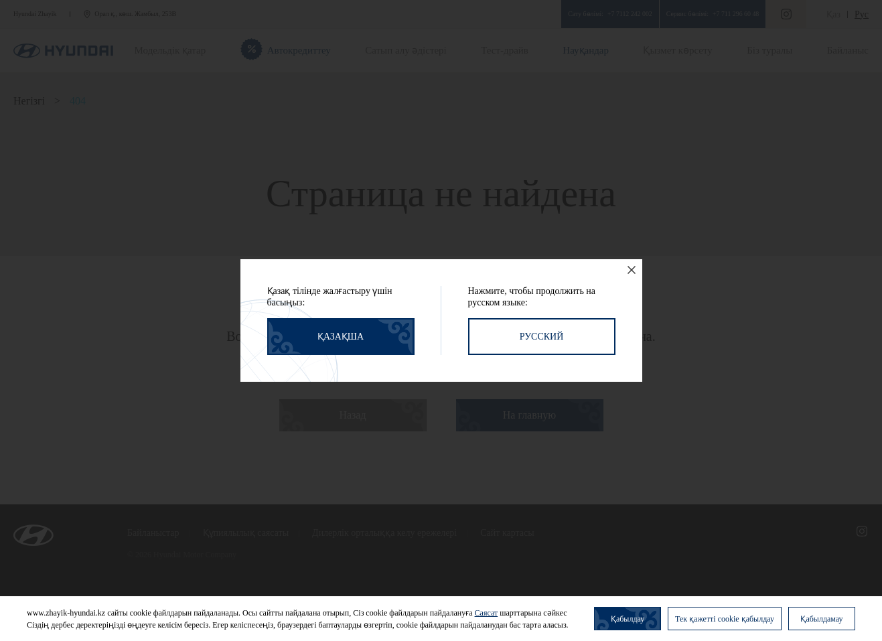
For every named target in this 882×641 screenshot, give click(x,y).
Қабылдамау (821, 619)
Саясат (486, 613)
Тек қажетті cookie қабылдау (724, 619)
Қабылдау (627, 619)
